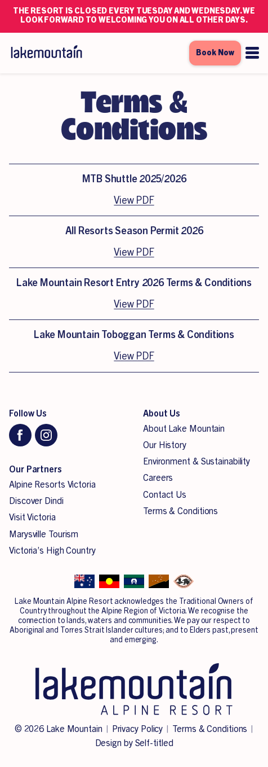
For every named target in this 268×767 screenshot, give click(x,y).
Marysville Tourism (43, 534)
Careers (158, 478)
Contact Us (164, 494)
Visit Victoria (32, 517)
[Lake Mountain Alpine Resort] (46, 53)
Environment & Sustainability (196, 461)
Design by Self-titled (134, 743)
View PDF (134, 200)
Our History (164, 445)
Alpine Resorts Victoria (52, 484)
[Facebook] (20, 435)
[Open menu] (252, 53)
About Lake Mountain (184, 428)
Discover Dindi (36, 501)
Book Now (215, 53)
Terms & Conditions (180, 511)
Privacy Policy (137, 729)
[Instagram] (46, 435)
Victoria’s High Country (52, 550)
